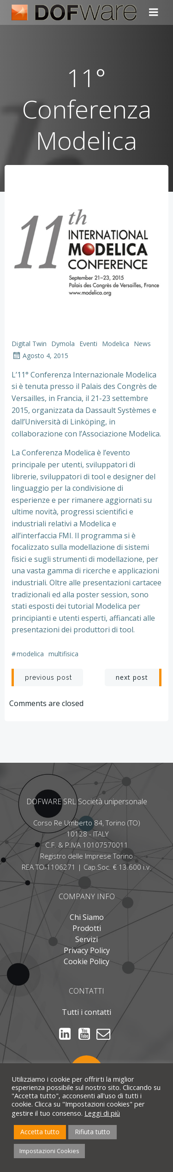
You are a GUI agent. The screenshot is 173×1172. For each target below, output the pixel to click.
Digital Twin (29, 343)
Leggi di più (102, 1113)
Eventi (88, 343)
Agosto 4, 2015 (40, 355)
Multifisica (63, 653)
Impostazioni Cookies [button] (49, 1151)
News (142, 343)
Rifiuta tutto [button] (92, 1131)
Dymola (63, 343)
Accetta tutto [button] (40, 1131)
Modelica (115, 343)
